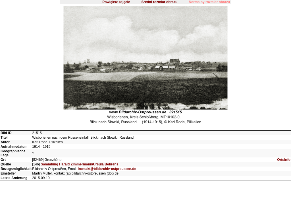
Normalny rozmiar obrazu (209, 2)
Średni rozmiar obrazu (160, 2)
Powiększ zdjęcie (116, 2)
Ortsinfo (283, 160)
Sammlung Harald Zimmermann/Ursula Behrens (79, 164)
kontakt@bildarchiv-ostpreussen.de (107, 169)
